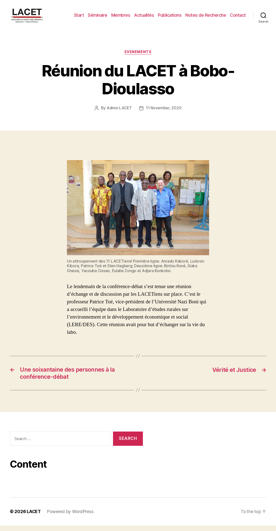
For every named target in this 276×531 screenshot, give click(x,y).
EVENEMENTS (138, 58)
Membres (120, 17)
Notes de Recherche (205, 17)
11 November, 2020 (163, 113)
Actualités (144, 17)
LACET (34, 517)
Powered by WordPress (70, 517)
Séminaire (97, 17)
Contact (238, 17)
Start (79, 17)
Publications (169, 17)
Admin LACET (119, 113)
